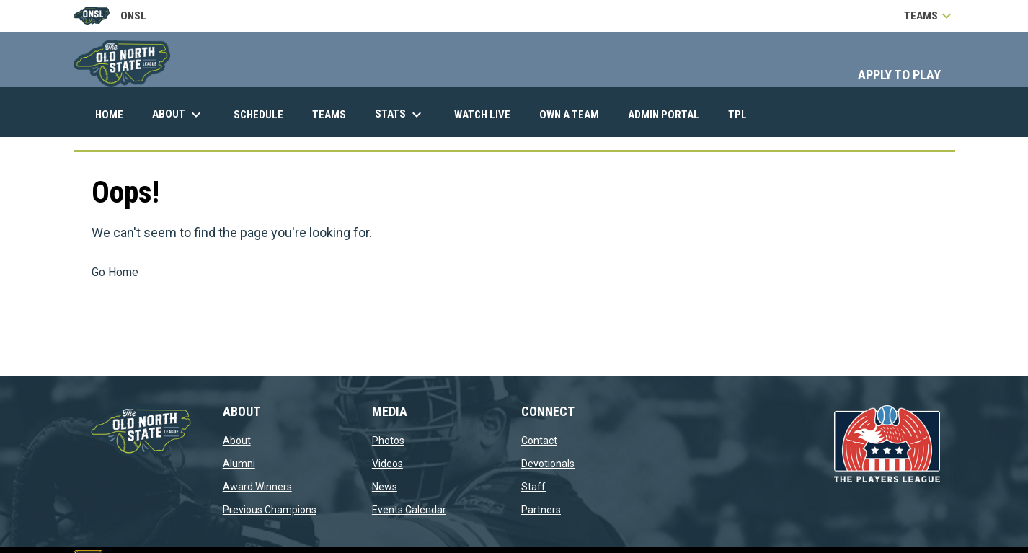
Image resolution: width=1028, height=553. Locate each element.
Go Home (115, 272)
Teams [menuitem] (329, 114)
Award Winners (257, 486)
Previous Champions (269, 510)
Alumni (239, 463)
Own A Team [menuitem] (569, 114)
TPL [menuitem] (743, 114)
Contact (539, 440)
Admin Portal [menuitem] (669, 114)
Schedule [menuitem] (258, 114)
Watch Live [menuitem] (487, 114)
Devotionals (548, 463)
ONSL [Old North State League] (110, 16)
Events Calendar (409, 510)
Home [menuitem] (109, 114)
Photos (388, 440)
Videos (387, 463)
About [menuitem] (178, 114)
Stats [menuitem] (400, 114)
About (237, 440)
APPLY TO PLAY (899, 75)
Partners (541, 510)
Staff (533, 486)
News (384, 486)
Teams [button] (929, 16)
